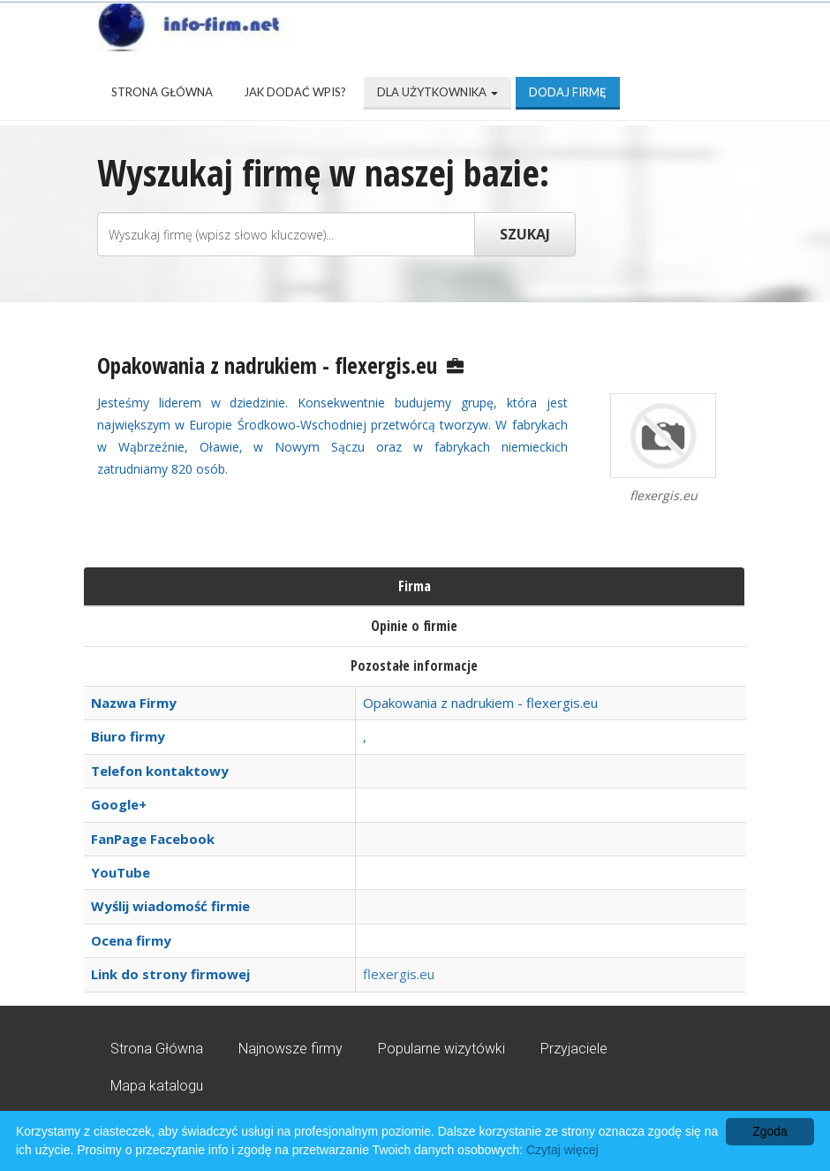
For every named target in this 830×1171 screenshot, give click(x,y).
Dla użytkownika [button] (437, 92)
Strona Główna (162, 92)
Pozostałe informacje (414, 665)
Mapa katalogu (156, 1085)
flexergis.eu (398, 974)
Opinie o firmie (414, 625)
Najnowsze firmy (290, 1048)
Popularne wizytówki (441, 1048)
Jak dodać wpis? (295, 92)
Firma (414, 586)
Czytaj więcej (562, 1150)
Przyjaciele (573, 1048)
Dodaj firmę (568, 92)
